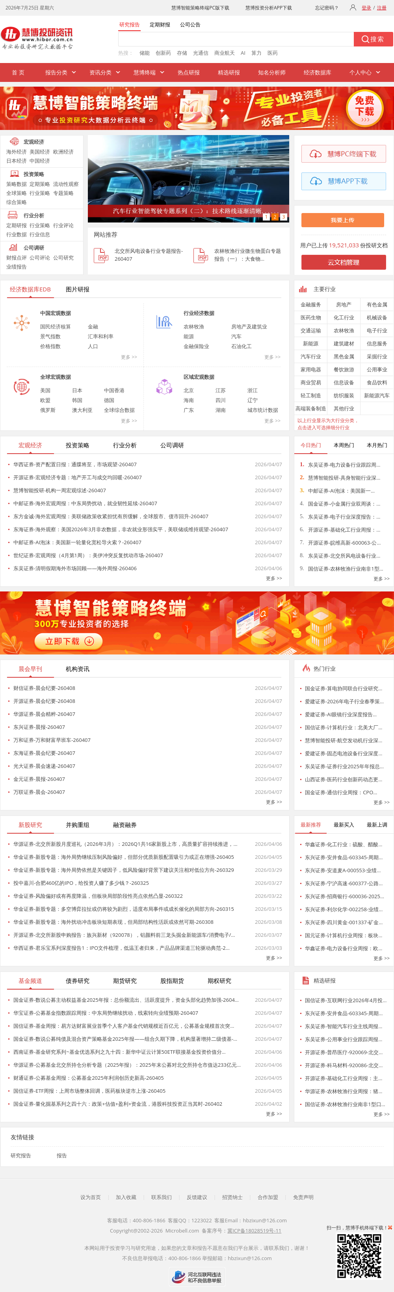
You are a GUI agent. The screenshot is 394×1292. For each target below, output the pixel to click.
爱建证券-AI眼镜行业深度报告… (341, 714)
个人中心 (360, 72)
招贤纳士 (232, 1197)
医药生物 (311, 317)
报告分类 (56, 72)
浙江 (252, 390)
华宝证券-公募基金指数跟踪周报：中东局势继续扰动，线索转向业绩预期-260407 (105, 1012)
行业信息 (40, 234)
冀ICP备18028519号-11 (254, 1230)
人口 (93, 346)
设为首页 (90, 1197)
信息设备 (344, 382)
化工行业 (344, 317)
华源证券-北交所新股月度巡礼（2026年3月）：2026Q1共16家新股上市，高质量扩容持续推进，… (125, 843)
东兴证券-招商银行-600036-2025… (344, 896)
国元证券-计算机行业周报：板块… (343, 935)
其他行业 (344, 408)
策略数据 (16, 183)
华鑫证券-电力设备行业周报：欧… (343, 948)
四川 (221, 400)
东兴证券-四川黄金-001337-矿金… (344, 922)
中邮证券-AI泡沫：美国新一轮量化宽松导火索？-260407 (77, 542)
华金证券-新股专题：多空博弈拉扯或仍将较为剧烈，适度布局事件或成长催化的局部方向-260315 (123, 908)
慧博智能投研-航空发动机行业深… (343, 740)
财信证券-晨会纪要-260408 (44, 687)
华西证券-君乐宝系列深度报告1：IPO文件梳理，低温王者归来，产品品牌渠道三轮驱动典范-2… (121, 947)
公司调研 (34, 247)
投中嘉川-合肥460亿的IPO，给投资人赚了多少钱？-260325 (81, 882)
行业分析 (34, 215)
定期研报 (16, 225)
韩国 (77, 400)
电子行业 (377, 330)
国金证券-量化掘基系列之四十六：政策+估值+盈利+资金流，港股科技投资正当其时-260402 (117, 1103)
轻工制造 (311, 395)
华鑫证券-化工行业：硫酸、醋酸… (343, 844)
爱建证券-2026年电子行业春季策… (344, 701)
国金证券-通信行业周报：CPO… (341, 792)
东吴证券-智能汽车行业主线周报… (343, 1026)
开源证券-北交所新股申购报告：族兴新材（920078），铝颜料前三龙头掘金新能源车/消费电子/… (124, 934)
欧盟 (45, 400)
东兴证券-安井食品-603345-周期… (344, 857)
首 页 (18, 72)
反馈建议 (197, 1197)
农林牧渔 (194, 326)
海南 (189, 400)
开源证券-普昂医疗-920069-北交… (344, 1052)
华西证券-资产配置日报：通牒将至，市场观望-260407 (75, 464)
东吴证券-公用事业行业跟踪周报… (343, 1039)
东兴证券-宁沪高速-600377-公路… (344, 883)
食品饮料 (377, 382)
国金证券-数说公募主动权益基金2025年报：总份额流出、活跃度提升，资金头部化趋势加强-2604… (126, 999)
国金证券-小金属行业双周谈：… (340, 503)
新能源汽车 (377, 395)
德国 (109, 400)
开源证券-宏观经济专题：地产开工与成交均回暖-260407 (77, 477)
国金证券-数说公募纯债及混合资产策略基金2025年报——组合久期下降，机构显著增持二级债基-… (125, 1038)
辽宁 (252, 400)
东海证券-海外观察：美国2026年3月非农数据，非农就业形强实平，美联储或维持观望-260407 (120, 529)
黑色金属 (344, 356)
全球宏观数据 (55, 376)
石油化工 (241, 346)
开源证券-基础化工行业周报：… (340, 529)
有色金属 (377, 304)
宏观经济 (34, 141)
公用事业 (377, 369)
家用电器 (311, 369)
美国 (45, 390)
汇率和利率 (100, 336)
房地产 (343, 304)
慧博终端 (145, 72)
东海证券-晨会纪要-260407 (44, 752)
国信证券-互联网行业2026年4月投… (346, 1000)
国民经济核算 (55, 326)
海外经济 (16, 151)
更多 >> (129, 357)
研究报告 (21, 1155)
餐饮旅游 (344, 369)
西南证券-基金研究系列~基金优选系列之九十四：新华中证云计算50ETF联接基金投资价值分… (119, 1051)
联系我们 (161, 1197)
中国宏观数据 (55, 313)
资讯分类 (100, 72)
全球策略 (16, 192)
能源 (189, 336)
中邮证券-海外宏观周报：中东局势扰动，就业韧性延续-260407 (85, 503)
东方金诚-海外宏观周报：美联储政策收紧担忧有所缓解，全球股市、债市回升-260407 (110, 516)
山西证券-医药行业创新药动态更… (343, 779)
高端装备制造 (311, 408)
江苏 (221, 390)
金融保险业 (196, 346)
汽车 (236, 336)
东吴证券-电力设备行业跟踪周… (340, 464)
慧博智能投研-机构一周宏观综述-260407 (59, 490)
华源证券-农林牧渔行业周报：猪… (343, 1091)
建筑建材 (344, 343)
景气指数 (50, 336)
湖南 (221, 409)
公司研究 (63, 257)
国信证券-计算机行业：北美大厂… (343, 727)
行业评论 (63, 225)
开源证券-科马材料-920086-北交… (344, 1065)
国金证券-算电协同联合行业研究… (343, 688)
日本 (77, 390)
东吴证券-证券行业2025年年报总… (344, 766)
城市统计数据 (262, 409)
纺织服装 (344, 395)
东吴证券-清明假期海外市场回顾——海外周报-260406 (75, 568)
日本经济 (16, 160)
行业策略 (40, 192)
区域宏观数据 (199, 376)
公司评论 (40, 257)
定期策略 (40, 183)
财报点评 (16, 257)
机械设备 (377, 317)
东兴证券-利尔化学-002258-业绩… (344, 909)
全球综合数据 (119, 409)
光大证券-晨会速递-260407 (44, 765)
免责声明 (303, 1197)
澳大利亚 (82, 409)
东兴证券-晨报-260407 (39, 726)
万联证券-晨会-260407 (39, 791)
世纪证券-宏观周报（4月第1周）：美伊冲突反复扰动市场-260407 (88, 555)
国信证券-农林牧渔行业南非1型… (341, 568)
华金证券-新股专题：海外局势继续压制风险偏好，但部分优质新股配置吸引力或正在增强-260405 (123, 856)
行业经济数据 (199, 313)
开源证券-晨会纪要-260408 (44, 700)
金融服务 (311, 304)
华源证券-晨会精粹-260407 (44, 713)
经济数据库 (317, 72)
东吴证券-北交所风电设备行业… (340, 555)
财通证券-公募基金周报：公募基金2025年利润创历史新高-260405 (88, 1077)
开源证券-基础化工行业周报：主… (343, 1078)
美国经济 (40, 151)
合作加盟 (268, 1197)
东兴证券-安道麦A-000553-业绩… (343, 870)
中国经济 (40, 160)
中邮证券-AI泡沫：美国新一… (337, 490)
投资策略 (34, 174)
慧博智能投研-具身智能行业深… (340, 477)
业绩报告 (16, 266)
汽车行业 (311, 356)
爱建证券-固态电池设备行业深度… (343, 753)
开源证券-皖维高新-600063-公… (340, 542)
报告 (62, 1155)
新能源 (310, 343)
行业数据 (16, 234)
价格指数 (50, 346)
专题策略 (63, 192)
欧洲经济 (63, 151)
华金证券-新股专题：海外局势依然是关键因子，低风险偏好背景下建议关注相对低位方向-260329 (123, 869)
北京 (189, 390)
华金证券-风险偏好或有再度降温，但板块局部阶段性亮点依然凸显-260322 (98, 895)
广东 (189, 409)
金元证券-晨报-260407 (39, 778)
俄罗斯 (48, 409)
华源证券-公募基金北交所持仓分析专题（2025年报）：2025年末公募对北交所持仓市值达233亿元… (127, 1064)
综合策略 (16, 202)
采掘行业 (377, 356)
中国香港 (114, 390)
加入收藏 (126, 1197)
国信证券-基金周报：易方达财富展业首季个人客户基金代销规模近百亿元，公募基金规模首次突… (123, 1025)
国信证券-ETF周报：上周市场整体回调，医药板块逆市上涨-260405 (89, 1090)
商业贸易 (311, 382)
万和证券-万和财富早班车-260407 (52, 739)
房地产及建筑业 (249, 326)
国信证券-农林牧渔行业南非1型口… (345, 1104)
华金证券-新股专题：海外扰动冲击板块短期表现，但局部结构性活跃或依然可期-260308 (113, 921)
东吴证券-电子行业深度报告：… (340, 516)
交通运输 (311, 330)
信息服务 (377, 343)
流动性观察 (66, 183)
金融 (93, 326)
